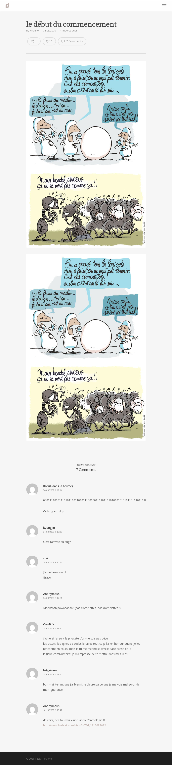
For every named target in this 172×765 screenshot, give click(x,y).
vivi (45, 558)
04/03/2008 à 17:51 (52, 597)
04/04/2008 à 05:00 (52, 674)
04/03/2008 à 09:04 (52, 490)
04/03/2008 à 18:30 (52, 628)
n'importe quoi (68, 30)
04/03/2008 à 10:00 (52, 531)
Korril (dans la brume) (58, 486)
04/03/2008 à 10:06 (52, 562)
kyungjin (49, 528)
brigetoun (50, 670)
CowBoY (48, 624)
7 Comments (72, 41)
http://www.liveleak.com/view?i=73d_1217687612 (74, 725)
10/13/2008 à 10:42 (52, 710)
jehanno (34, 30)
